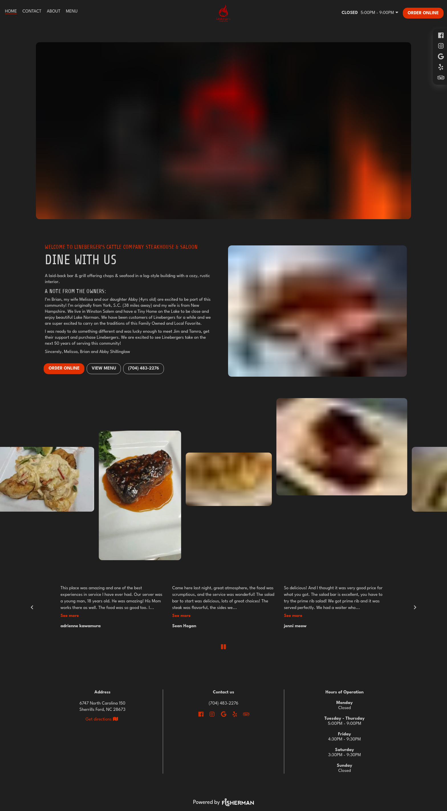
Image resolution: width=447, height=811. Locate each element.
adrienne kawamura (80, 626)
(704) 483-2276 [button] (143, 368)
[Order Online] (423, 13)
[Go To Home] (223, 13)
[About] (53, 11)
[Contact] (32, 11)
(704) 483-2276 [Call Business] (223, 703)
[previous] (31, 607)
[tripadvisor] (440, 77)
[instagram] (440, 46)
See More (69, 616)
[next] (415, 607)
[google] (440, 56)
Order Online (423, 13)
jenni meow (295, 626)
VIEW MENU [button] (104, 368)
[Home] (11, 11)
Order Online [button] (64, 368)
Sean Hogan (184, 626)
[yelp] (440, 67)
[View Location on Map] (102, 719)
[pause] (223, 646)
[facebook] (440, 35)
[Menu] (71, 11)
